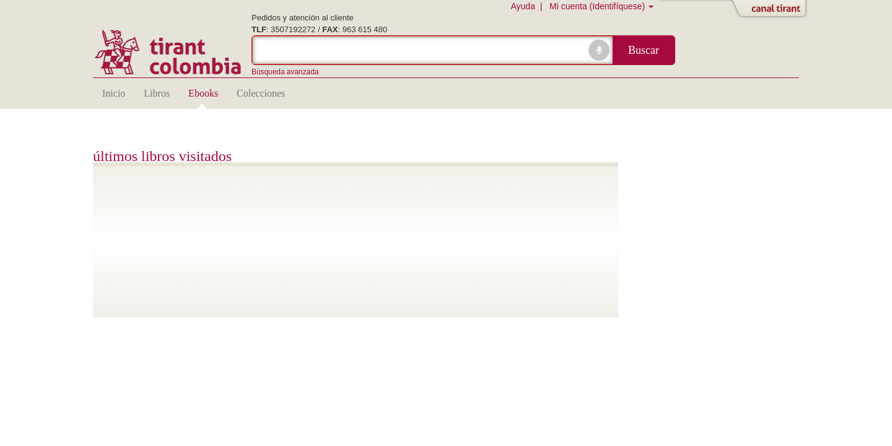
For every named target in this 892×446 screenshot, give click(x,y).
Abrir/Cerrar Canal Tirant (771, 9)
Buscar (643, 50)
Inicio (113, 93)
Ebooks (203, 93)
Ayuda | (528, 6)
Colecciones (261, 93)
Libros (157, 93)
